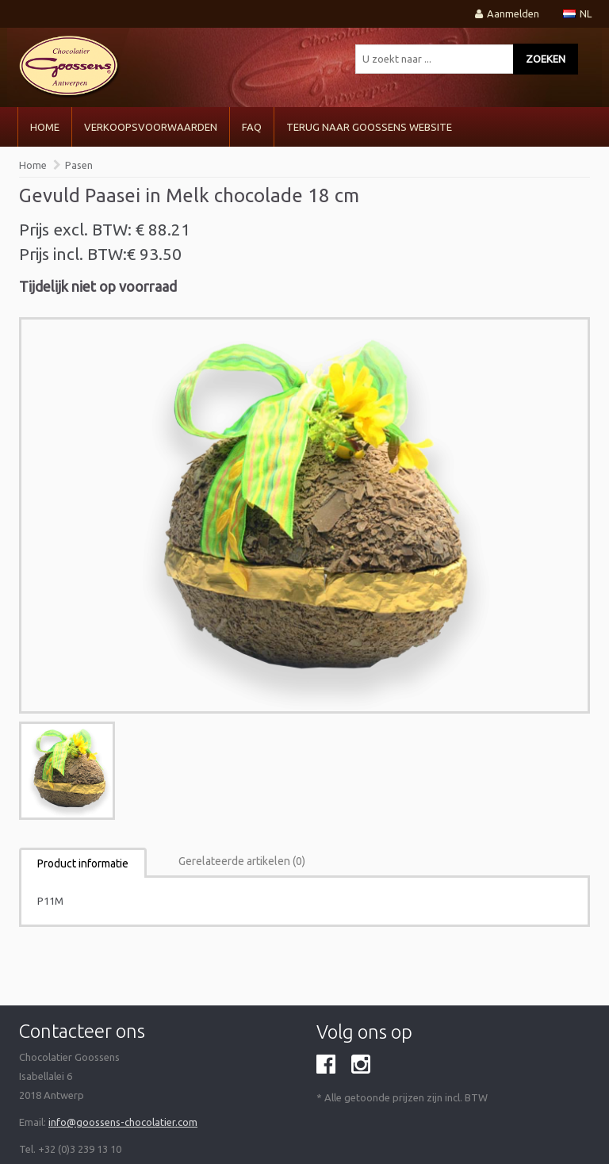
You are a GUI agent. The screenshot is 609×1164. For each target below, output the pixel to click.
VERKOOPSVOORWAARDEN (150, 126)
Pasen (79, 164)
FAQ (252, 126)
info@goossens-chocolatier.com (122, 1122)
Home (44, 126)
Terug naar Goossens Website (369, 126)
